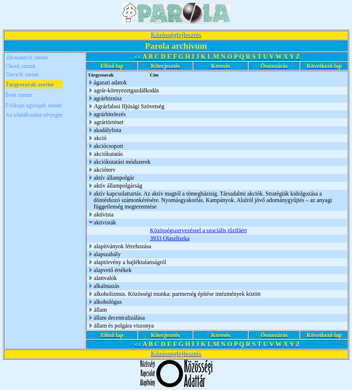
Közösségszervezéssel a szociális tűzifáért (198, 230)
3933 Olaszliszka (170, 238)
